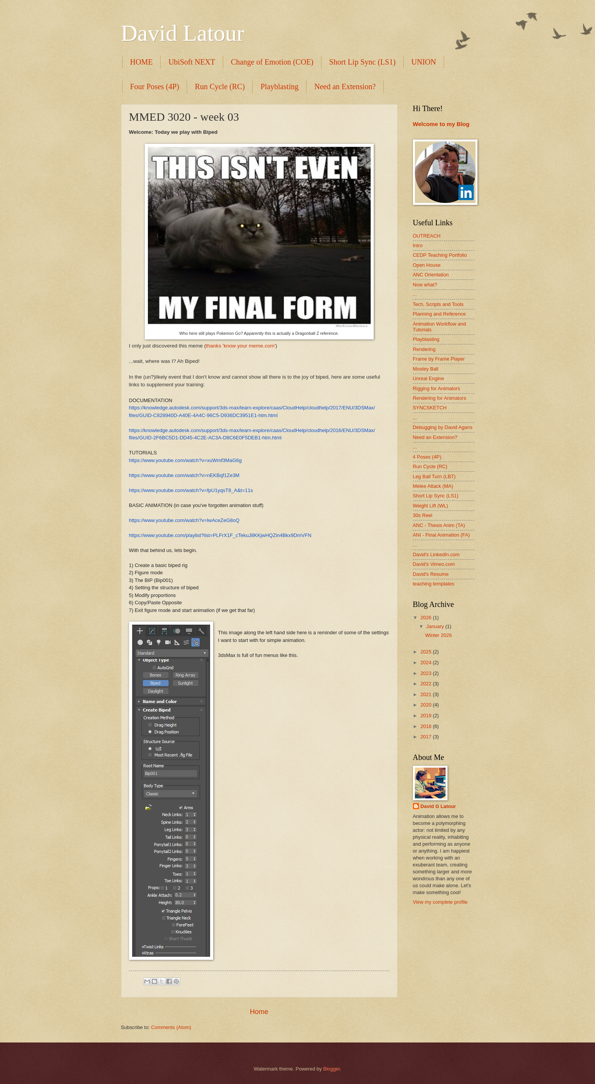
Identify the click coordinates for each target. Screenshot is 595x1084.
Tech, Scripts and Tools (438, 304)
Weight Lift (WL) (430, 506)
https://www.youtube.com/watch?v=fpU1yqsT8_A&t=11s (191, 490)
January (435, 626)
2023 (426, 673)
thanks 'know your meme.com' (240, 346)
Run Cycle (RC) (220, 86)
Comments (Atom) (171, 1027)
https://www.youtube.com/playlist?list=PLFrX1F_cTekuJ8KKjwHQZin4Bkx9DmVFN (220, 535)
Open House (427, 265)
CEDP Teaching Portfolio (440, 255)
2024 (426, 662)
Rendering (424, 349)
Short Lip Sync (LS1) (362, 62)
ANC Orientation (431, 275)
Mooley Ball (426, 369)
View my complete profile (440, 902)
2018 (426, 726)
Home (259, 1012)
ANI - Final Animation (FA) (441, 535)
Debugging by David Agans (442, 427)
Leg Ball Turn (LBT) (434, 476)
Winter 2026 (438, 635)
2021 (426, 694)
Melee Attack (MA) (433, 486)
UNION (423, 62)
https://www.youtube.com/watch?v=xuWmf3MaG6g (185, 460)
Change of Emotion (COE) (272, 62)
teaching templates (433, 584)
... (415, 294)
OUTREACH (427, 236)
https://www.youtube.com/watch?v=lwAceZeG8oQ (184, 520)
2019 (426, 715)
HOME (141, 62)
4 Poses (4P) (427, 457)
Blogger (331, 1069)
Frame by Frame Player (439, 359)
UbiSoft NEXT (191, 62)
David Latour (183, 33)
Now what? (425, 285)
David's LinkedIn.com (436, 554)
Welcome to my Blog (441, 124)
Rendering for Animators (439, 398)
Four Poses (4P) (154, 86)
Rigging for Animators (436, 388)
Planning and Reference (439, 314)
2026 (426, 617)
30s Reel (423, 515)
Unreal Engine (428, 378)
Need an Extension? (345, 86)
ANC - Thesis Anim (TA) (439, 525)
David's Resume (431, 574)
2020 (426, 705)
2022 (426, 684)
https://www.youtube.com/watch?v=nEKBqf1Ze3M (184, 475)
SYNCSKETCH (430, 408)
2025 (426, 652)
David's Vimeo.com (434, 564)
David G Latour (438, 806)
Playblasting (279, 86)
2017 (426, 737)
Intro (418, 245)
